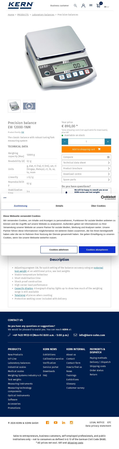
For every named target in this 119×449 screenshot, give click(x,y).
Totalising (20, 295)
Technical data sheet (86, 162)
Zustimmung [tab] (20, 206)
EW (22, 132)
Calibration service (53, 358)
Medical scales (16, 371)
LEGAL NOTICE (97, 422)
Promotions (14, 408)
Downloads (49, 371)
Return (93, 374)
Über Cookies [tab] (98, 206)
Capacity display (24, 288)
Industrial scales (17, 367)
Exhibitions (49, 354)
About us (71, 354)
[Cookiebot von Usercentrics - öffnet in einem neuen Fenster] (103, 198)
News (69, 371)
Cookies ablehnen (59, 249)
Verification (49, 363)
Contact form (73, 363)
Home (11, 14)
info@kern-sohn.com (89, 335)
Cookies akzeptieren (97, 249)
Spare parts (86, 179)
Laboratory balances (43, 14)
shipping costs (75, 442)
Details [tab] (59, 206)
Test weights (14, 379)
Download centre (86, 174)
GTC (109, 422)
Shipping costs (98, 366)
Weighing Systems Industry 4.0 (24, 375)
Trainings (71, 375)
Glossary (71, 383)
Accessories (14, 403)
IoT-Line (12, 358)
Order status (96, 370)
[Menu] (90, 6)
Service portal (50, 367)
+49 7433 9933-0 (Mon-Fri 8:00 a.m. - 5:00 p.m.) (38, 335)
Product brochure (86, 168)
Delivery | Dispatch (100, 362)
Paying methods (98, 358)
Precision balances (67, 14)
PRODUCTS (23, 14)
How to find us (74, 367)
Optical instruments (19, 395)
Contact (70, 358)
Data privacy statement (98, 425)
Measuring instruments (20, 383)
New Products (15, 354)
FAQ (45, 375)
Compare (86, 157)
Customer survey (75, 387)
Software (13, 399)
